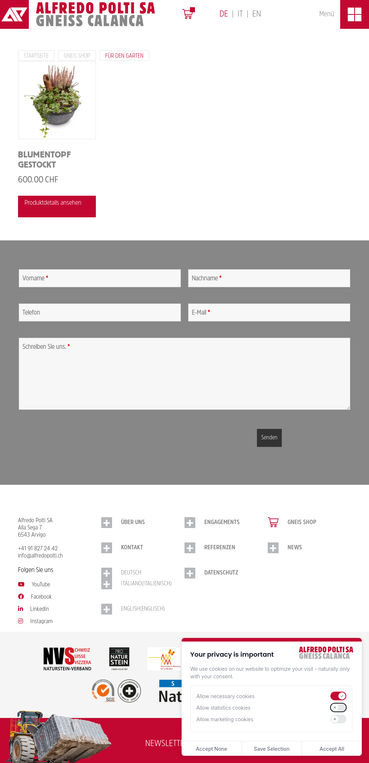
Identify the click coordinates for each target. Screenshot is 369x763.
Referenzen (219, 548)
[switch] (338, 696)
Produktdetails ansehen (53, 203)
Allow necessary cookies (225, 696)
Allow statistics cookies (223, 708)
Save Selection (272, 749)
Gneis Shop (77, 56)
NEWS (295, 548)
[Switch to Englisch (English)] (142, 609)
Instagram (35, 622)
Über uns (133, 522)
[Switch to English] (257, 14)
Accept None (211, 749)
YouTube (34, 585)
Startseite (36, 56)
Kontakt (132, 548)
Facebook (35, 597)
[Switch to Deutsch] (224, 14)
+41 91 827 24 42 (38, 549)
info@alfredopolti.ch (40, 556)
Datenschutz (221, 573)
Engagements (222, 522)
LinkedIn (33, 609)
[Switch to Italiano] (240, 14)
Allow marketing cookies (224, 719)
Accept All (332, 749)
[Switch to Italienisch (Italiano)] (142, 583)
